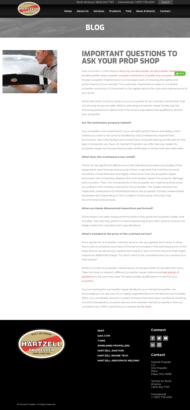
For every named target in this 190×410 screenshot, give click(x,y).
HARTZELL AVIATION (110, 350)
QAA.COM (103, 335)
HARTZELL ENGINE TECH (112, 355)
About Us (83, 11)
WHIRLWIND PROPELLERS (113, 345)
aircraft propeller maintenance (166, 71)
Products (115, 11)
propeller (113, 75)
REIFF (100, 330)
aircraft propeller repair (94, 75)
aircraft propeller (140, 71)
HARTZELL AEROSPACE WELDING (118, 360)
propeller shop (153, 75)
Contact (165, 11)
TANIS (101, 340)
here (148, 306)
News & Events (145, 11)
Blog (122, 71)
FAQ (128, 11)
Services (99, 11)
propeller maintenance (131, 75)
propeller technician (173, 75)
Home (68, 11)
